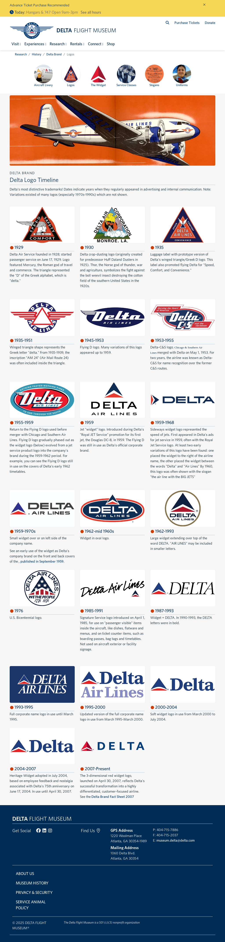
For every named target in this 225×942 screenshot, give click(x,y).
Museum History (32, 883)
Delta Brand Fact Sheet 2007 (112, 797)
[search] (167, 23)
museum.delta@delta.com (175, 840)
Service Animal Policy (30, 905)
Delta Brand (54, 54)
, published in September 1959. (41, 561)
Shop (111, 44)
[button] (16, 44)
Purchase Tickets (187, 23)
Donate (210, 23)
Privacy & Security (34, 892)
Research (21, 54)
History (36, 54)
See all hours (91, 12)
